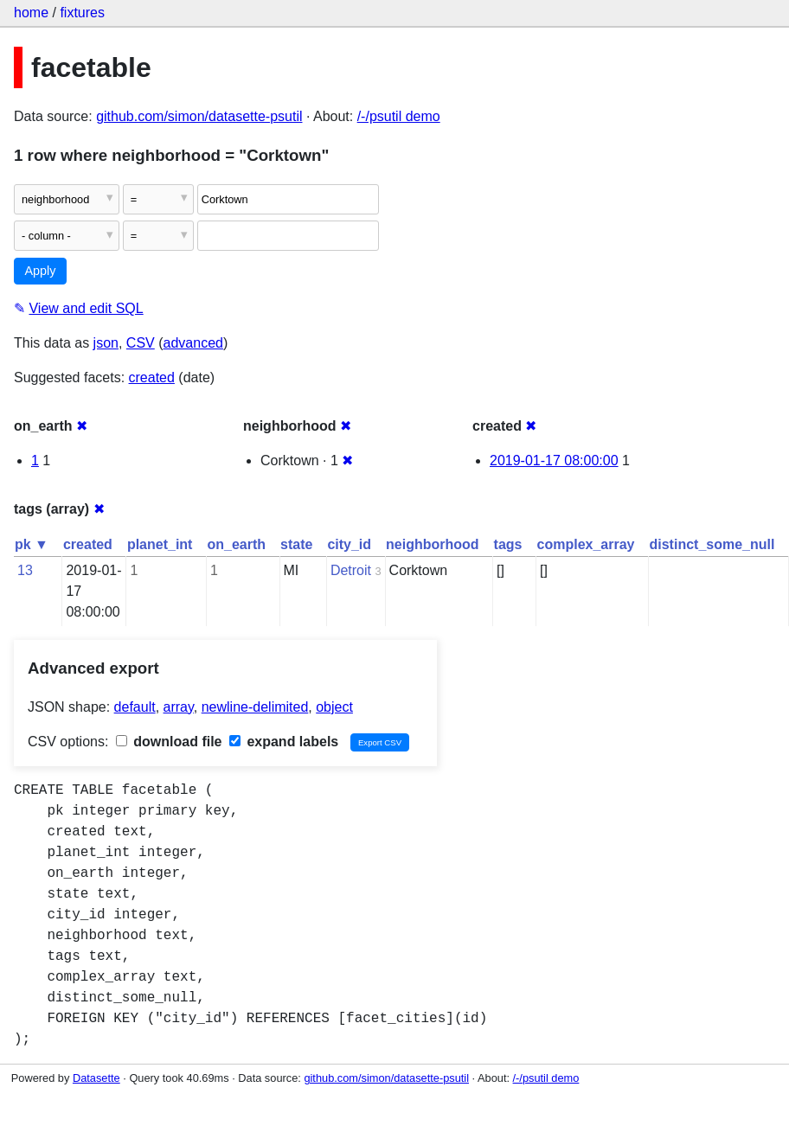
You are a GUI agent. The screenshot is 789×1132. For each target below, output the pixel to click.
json (106, 343)
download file (169, 741)
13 (25, 570)
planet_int (160, 544)
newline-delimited (255, 707)
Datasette (96, 1077)
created (152, 377)
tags (508, 544)
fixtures (82, 12)
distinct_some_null (711, 544)
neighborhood (432, 544)
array (179, 707)
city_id (349, 544)
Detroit (350, 570)
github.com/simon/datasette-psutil (199, 116)
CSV (140, 343)
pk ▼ (31, 544)
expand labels (283, 741)
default (135, 707)
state (296, 544)
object (334, 707)
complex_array (586, 544)
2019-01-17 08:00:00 (554, 460)
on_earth (236, 544)
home (31, 12)
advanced (193, 343)
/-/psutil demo (398, 116)
